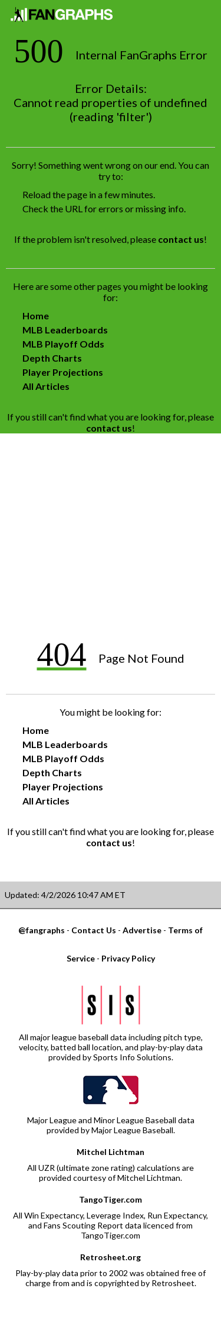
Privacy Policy (128, 958)
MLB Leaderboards (65, 329)
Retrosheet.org (110, 1257)
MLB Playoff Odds (63, 343)
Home (35, 315)
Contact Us (93, 930)
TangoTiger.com (110, 1199)
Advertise (142, 930)
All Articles (46, 386)
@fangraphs (41, 930)
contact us (181, 239)
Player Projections (62, 372)
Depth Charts (52, 357)
